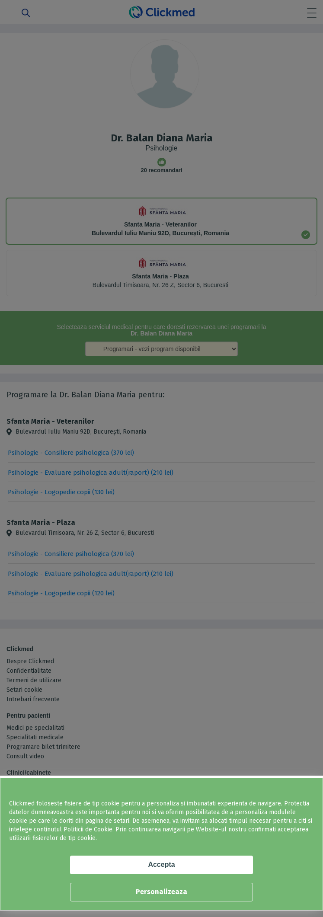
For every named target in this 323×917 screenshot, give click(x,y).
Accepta (161, 864)
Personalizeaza (161, 892)
